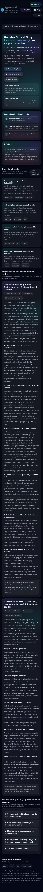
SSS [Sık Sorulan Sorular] (37, 15)
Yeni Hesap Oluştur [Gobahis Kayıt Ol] (14, 74)
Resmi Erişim (27, 866)
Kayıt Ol (26, 10)
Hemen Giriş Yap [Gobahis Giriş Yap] (13, 69)
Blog (12, 866)
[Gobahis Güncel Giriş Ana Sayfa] (9, 9)
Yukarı (5, 866)
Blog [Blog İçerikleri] (37, 10)
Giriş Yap (35, 4)
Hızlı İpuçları (11, 80)
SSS (18, 866)
